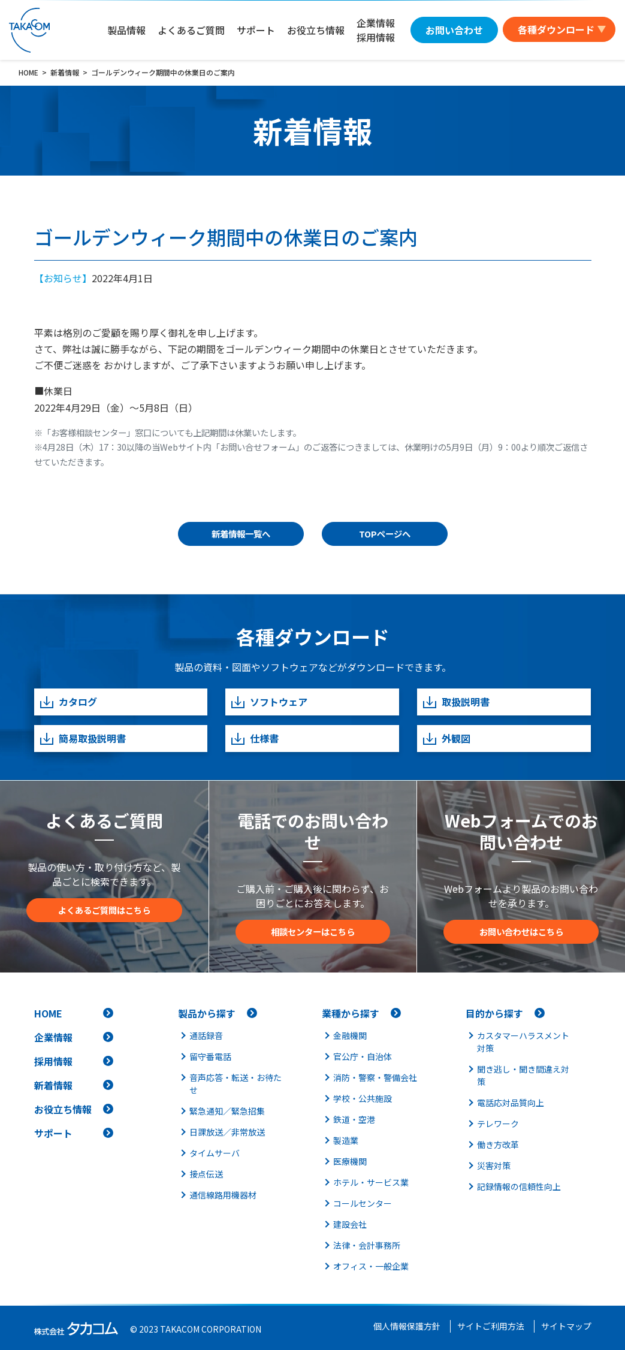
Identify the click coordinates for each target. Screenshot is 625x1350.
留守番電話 (210, 1056)
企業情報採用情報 (376, 30)
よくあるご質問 (191, 30)
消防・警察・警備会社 (375, 1077)
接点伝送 (206, 1174)
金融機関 (350, 1035)
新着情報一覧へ (241, 533)
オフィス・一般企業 (371, 1266)
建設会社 (350, 1224)
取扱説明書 (456, 702)
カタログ (68, 702)
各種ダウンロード (556, 29)
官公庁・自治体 (362, 1056)
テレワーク (498, 1123)
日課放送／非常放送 (227, 1132)
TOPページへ (384, 533)
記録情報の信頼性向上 (519, 1186)
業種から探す (350, 1013)
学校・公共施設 (362, 1098)
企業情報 (53, 1037)
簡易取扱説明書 (82, 738)
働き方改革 (498, 1144)
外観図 (446, 738)
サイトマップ (566, 1326)
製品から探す (206, 1013)
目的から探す (494, 1013)
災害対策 (494, 1165)
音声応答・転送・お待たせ (235, 1083)
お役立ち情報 (316, 30)
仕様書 (254, 738)
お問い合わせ (454, 30)
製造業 (345, 1140)
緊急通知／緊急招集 (227, 1111)
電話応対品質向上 (510, 1103)
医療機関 (350, 1161)
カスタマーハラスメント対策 (523, 1041)
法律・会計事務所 (366, 1245)
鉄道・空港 (354, 1119)
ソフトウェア (268, 702)
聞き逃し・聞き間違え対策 (523, 1075)
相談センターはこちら (313, 931)
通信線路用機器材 (222, 1195)
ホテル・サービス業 (371, 1182)
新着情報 (53, 1085)
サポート (256, 30)
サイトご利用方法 (490, 1326)
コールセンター (362, 1203)
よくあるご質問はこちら (104, 910)
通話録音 (206, 1035)
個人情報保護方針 (406, 1326)
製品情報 (126, 30)
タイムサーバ (214, 1153)
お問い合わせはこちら (521, 931)
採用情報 (53, 1061)
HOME (48, 1013)
